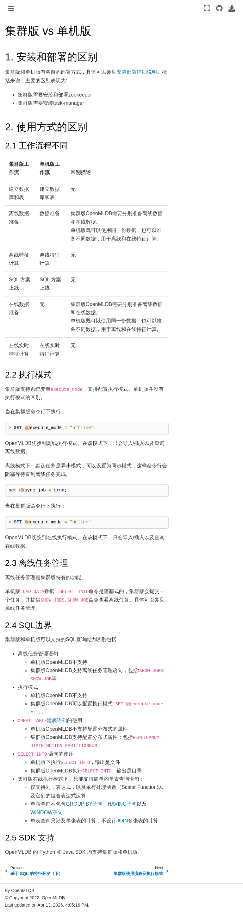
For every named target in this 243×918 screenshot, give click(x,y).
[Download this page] (232, 8)
